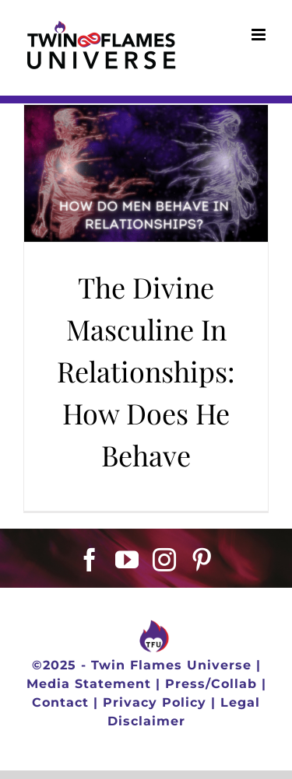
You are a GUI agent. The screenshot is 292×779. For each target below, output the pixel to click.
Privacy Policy (154, 702)
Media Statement (88, 683)
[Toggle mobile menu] (260, 34)
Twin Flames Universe (171, 665)
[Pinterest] (202, 559)
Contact (60, 702)
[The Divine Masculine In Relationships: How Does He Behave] (146, 173)
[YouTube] (127, 559)
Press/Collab (211, 683)
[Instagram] (165, 559)
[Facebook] (90, 559)
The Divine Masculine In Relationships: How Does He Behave (146, 370)
